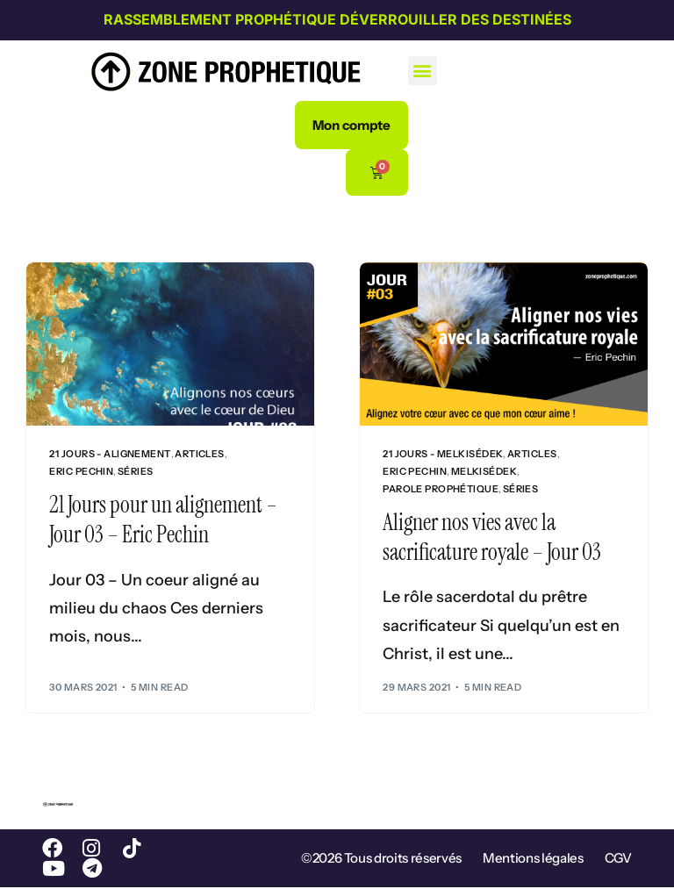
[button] (422, 70)
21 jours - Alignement (109, 454)
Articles (200, 454)
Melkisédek (484, 472)
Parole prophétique (440, 489)
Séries (136, 472)
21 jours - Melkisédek (443, 454)
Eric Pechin (81, 472)
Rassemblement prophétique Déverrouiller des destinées (337, 19)
